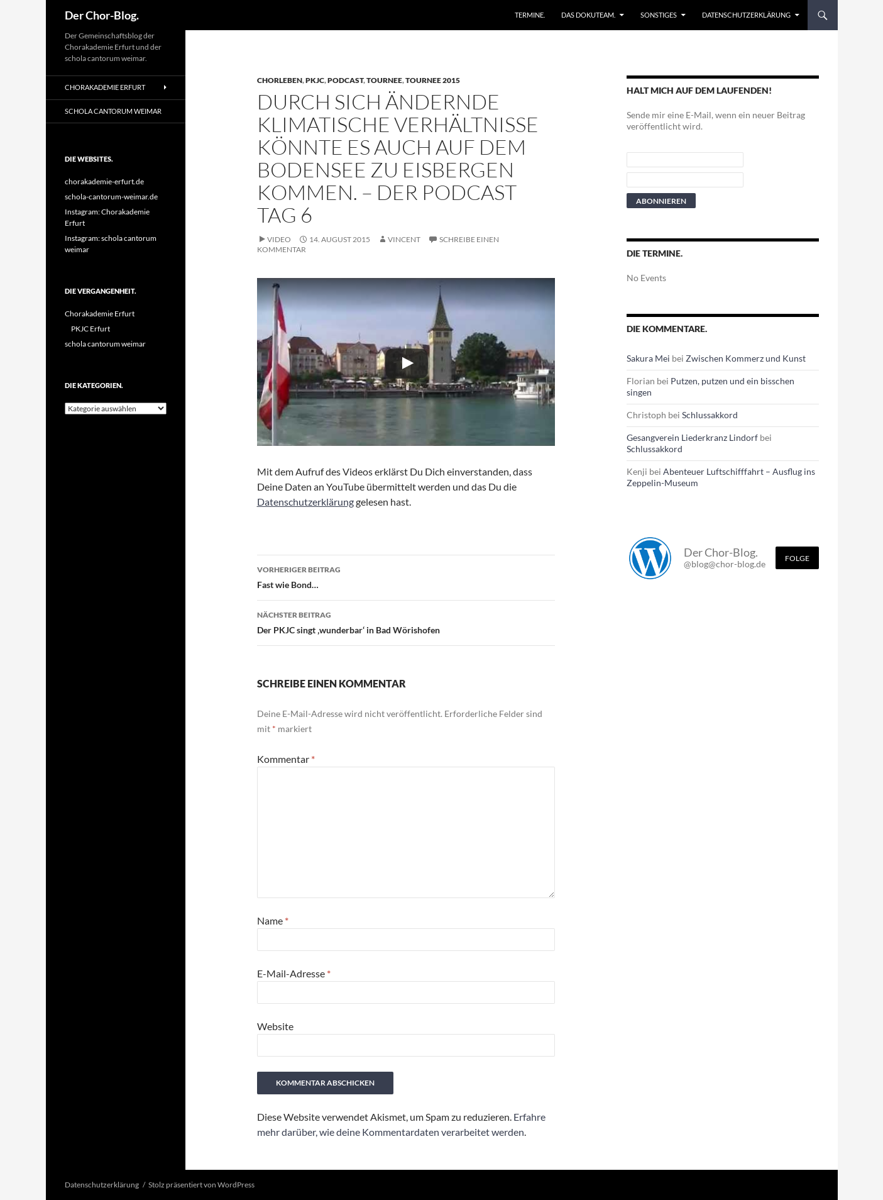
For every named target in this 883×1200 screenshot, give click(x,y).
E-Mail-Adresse (294, 973)
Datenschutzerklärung (746, 15)
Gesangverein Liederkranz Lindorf (692, 437)
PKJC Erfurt (90, 328)
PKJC (314, 80)
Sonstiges (658, 15)
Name (272, 920)
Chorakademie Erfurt (105, 87)
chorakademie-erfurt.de (104, 181)
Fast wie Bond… (406, 576)
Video (279, 239)
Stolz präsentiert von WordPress (201, 1184)
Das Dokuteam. (588, 15)
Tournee (384, 80)
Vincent (404, 239)
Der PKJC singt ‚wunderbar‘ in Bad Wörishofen (406, 621)
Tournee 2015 (432, 80)
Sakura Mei (648, 358)
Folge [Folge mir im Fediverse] (797, 558)
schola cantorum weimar (113, 111)
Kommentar (286, 759)
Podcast (345, 80)
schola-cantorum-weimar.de (111, 196)
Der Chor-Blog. (102, 15)
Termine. (530, 15)
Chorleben (279, 80)
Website (275, 1026)
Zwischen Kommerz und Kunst (746, 358)
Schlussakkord (710, 414)
